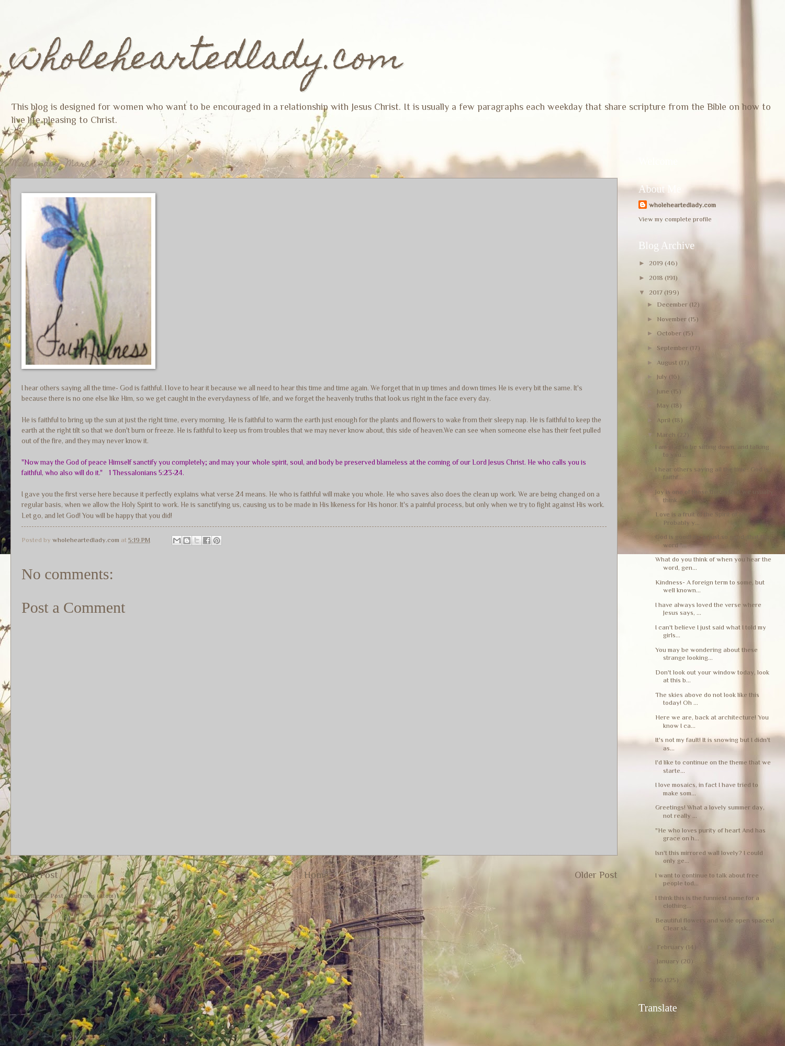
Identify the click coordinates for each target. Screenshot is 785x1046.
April (664, 420)
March (667, 434)
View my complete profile (675, 219)
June (664, 391)
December (673, 304)
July (663, 376)
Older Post (596, 875)
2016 (657, 980)
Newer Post (34, 875)
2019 (657, 263)
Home (316, 875)
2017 (656, 292)
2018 (657, 278)
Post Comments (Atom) (83, 895)
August (668, 362)
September (673, 348)
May (664, 405)
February (671, 947)
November (672, 319)
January (669, 961)
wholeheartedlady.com (206, 61)
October (670, 333)
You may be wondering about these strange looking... (706, 653)
